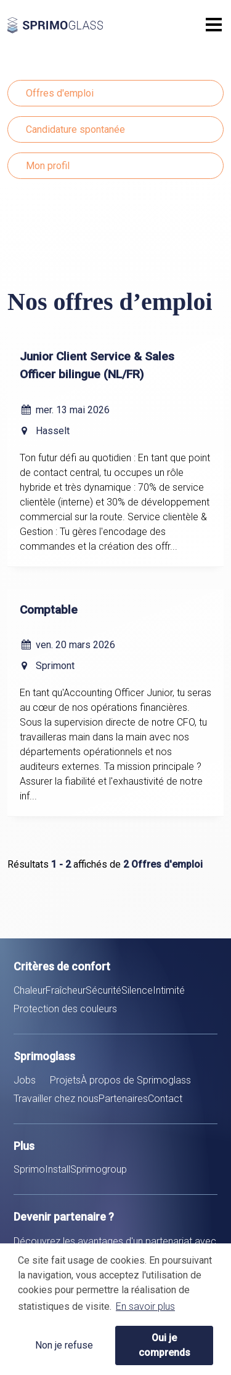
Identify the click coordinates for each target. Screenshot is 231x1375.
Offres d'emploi (60, 93)
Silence (137, 990)
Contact (165, 1098)
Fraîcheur (66, 990)
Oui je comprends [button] (164, 1345)
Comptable (49, 610)
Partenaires (123, 1098)
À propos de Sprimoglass (136, 1080)
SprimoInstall (42, 1169)
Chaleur (30, 990)
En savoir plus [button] (145, 1306)
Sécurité (103, 990)
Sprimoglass (81, 25)
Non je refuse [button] (64, 1345)
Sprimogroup (98, 1169)
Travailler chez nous (56, 1098)
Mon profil (48, 166)
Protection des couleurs (65, 1009)
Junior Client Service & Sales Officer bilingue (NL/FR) (97, 365)
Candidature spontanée (75, 129)
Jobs (25, 1080)
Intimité (169, 990)
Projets (65, 1080)
